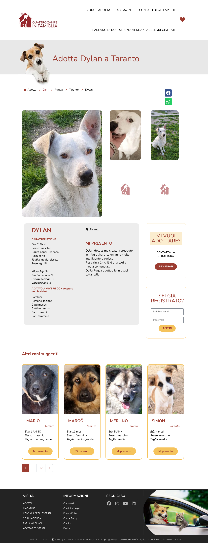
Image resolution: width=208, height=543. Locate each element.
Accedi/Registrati (160, 30)
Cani (45, 90)
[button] (168, 93)
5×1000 (90, 10)
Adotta (106, 10)
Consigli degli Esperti (157, 10)
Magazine (127, 10)
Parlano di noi (104, 30)
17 (41, 468)
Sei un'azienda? (131, 30)
